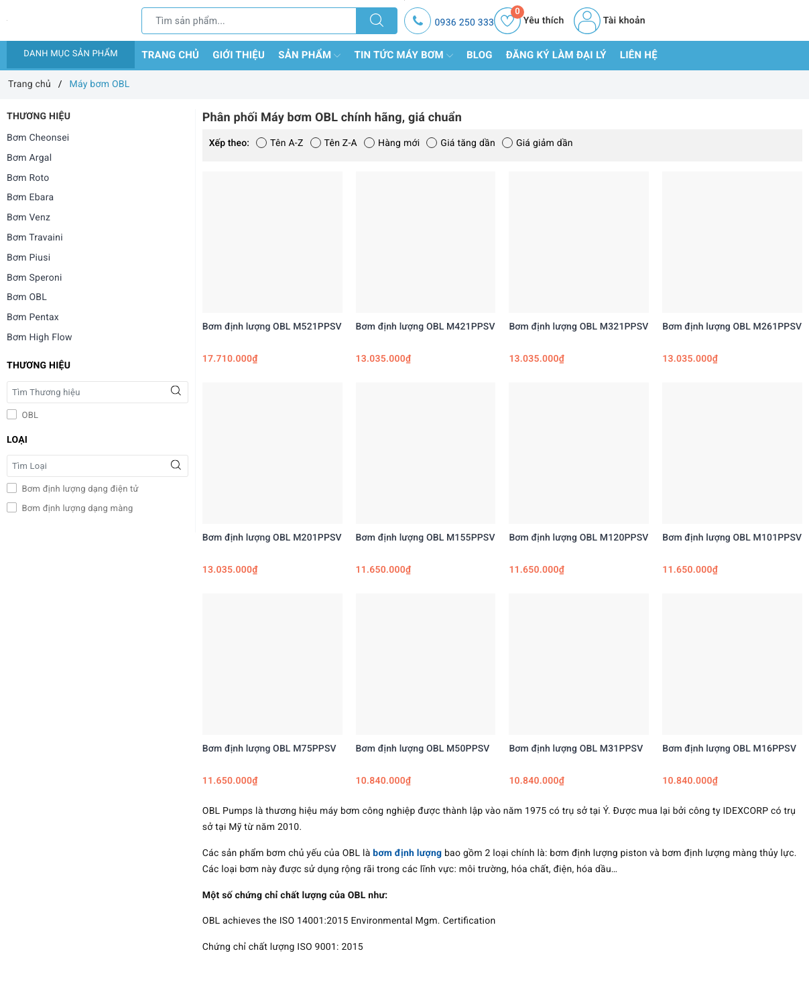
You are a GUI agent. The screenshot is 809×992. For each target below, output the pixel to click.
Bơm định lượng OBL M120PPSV (578, 538)
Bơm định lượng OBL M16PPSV (729, 748)
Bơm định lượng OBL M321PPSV (578, 327)
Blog (479, 55)
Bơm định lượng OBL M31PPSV (576, 748)
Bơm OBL (27, 297)
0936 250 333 (464, 22)
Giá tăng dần (460, 143)
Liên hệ (639, 55)
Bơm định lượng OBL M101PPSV (732, 538)
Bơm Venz (28, 217)
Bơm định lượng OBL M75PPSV (269, 748)
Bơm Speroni (34, 278)
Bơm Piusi (28, 258)
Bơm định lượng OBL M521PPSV (272, 327)
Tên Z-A (333, 143)
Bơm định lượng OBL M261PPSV (732, 327)
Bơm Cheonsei (38, 138)
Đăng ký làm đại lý (556, 55)
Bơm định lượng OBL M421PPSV (425, 327)
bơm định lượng (407, 853)
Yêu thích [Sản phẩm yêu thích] (529, 20)
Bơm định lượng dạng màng (76, 509)
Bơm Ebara (30, 197)
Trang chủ (170, 55)
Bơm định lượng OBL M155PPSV (425, 538)
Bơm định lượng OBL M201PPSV (272, 538)
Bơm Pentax (33, 317)
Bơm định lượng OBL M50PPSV (423, 748)
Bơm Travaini (35, 237)
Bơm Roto (28, 178)
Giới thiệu (238, 55)
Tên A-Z (279, 143)
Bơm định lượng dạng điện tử (79, 489)
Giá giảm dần (537, 143)
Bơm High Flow (39, 337)
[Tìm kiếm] (376, 20)
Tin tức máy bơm (403, 55)
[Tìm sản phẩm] (249, 20)
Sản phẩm (309, 55)
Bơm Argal (29, 158)
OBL (28, 416)
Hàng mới (392, 143)
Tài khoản (609, 20)
